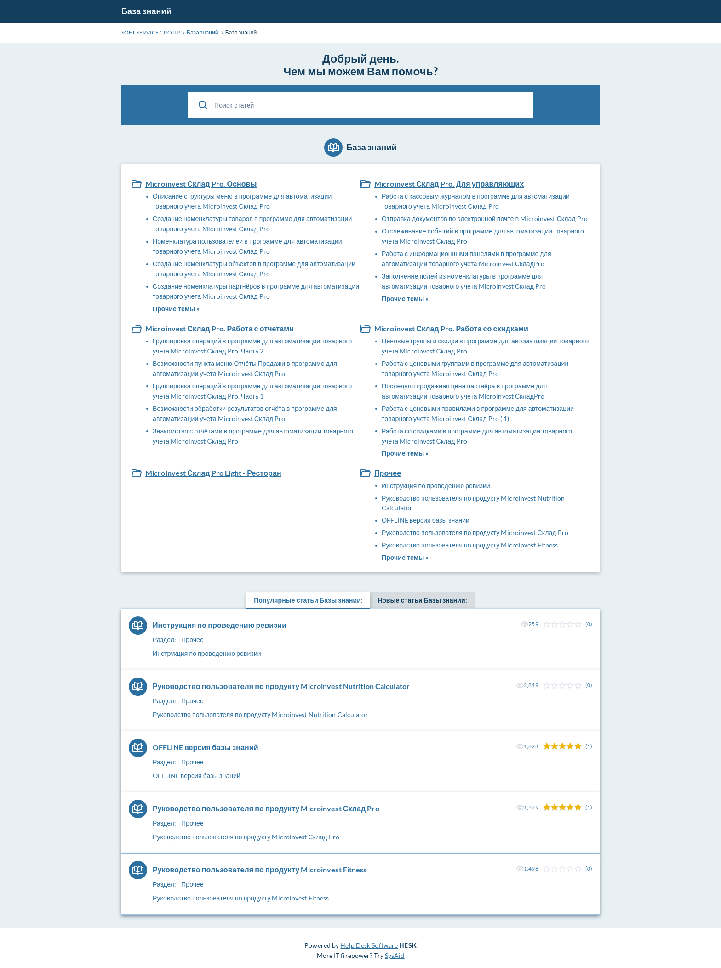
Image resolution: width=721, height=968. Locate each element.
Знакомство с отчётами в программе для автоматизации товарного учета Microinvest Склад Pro (253, 436)
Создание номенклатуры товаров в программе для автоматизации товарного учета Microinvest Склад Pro (252, 224)
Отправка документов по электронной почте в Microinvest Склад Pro (485, 218)
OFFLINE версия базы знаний (425, 520)
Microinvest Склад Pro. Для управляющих (449, 183)
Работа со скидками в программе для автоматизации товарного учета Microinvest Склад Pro (477, 436)
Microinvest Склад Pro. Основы (201, 183)
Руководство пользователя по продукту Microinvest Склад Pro (475, 532)
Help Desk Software (369, 945)
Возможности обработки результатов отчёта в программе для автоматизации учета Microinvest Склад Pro (245, 413)
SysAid (395, 955)
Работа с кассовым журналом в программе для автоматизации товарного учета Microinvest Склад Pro (476, 201)
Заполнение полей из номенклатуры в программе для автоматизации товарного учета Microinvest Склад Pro (464, 281)
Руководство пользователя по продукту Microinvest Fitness (470, 545)
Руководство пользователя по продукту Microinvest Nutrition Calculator (473, 503)
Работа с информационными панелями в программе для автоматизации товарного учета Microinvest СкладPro (466, 259)
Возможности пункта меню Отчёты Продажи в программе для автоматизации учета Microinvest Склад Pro (245, 368)
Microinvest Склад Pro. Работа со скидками (451, 328)
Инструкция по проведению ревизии (436, 486)
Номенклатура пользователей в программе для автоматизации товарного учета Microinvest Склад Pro (247, 246)
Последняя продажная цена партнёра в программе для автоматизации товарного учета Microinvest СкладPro (464, 391)
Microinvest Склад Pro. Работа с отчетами (219, 328)
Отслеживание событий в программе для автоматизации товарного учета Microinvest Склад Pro (483, 236)
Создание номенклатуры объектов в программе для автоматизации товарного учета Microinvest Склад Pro (254, 269)
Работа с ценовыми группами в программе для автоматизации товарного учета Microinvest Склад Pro (475, 368)
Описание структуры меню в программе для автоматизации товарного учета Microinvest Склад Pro (242, 201)
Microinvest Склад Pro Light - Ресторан (213, 472)
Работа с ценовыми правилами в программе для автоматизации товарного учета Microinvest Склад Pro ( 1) (478, 413)
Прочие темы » (176, 309)
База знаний (146, 11)
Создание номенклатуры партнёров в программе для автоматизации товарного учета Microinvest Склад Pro (256, 291)
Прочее (387, 472)
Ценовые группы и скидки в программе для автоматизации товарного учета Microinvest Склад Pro (485, 346)
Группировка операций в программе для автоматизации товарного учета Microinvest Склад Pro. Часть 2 (252, 346)
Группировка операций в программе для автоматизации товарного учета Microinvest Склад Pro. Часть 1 (252, 391)
